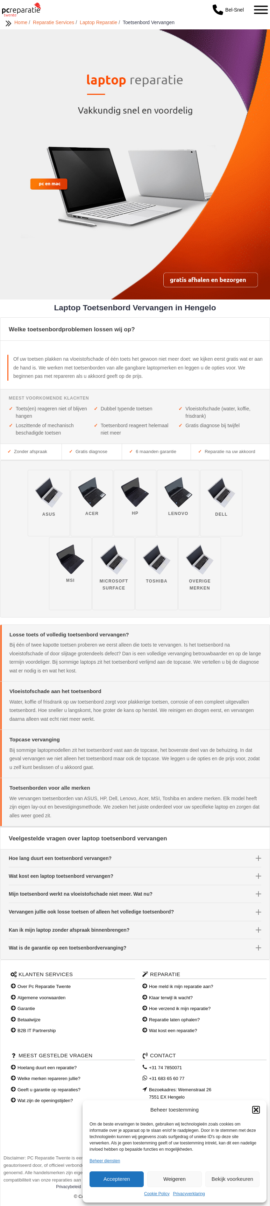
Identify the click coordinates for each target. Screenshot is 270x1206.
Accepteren (117, 1179)
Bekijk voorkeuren (232, 1179)
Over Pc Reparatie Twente (44, 986)
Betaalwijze (29, 1019)
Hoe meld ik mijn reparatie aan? (181, 986)
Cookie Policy (157, 1193)
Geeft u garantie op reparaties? (48, 1089)
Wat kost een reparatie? (173, 1030)
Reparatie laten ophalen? (174, 1019)
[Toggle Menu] (261, 10)
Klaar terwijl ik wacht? (171, 997)
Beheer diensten (105, 1160)
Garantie (26, 1008)
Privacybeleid (68, 1186)
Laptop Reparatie (99, 22)
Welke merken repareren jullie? (48, 1078)
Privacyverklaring (189, 1193)
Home (21, 22)
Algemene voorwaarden (41, 997)
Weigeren (174, 1179)
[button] (256, 1109)
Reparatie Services (54, 22)
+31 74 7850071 (165, 1067)
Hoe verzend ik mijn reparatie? (180, 1008)
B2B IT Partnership (36, 1030)
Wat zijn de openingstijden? (45, 1100)
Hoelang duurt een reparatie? (47, 1067)
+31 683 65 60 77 (167, 1078)
